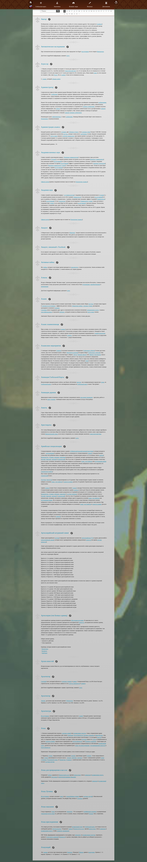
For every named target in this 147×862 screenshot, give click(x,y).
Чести (55, 75)
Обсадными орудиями (77, 620)
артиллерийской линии (47, 540)
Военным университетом (71, 157)
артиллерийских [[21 (87, 538)
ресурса (65, 134)
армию (90, 453)
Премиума (63, 760)
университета (77, 197)
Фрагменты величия (72, 352)
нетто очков (54, 136)
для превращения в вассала (97, 745)
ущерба (73, 755)
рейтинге (62, 312)
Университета (101, 199)
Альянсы (58, 350)
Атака (53, 811)
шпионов (94, 781)
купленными (86, 284)
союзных (79, 798)
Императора (100, 51)
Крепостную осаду (79, 829)
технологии (62, 201)
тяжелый (48, 459)
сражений (70, 735)
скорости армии (68, 482)
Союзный (43, 681)
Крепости (62, 837)
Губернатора (69, 700)
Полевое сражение (89, 735)
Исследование (45, 716)
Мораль (81, 852)
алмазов (103, 108)
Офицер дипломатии (95, 354)
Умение (43, 700)
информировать (56, 116)
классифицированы (46, 312)
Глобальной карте (46, 384)
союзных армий (66, 733)
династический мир (70, 71)
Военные (89, 4)
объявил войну (56, 79)
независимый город (77, 827)
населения (83, 397)
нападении (92, 852)
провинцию (66, 831)
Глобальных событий (94, 352)
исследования (58, 167)
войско (50, 775)
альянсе (63, 329)
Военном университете (54, 165)
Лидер (75, 354)
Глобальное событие (89, 350)
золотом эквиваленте (68, 136)
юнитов (101, 455)
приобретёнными (95, 284)
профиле (99, 24)
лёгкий (69, 757)
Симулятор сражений (52, 837)
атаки (102, 382)
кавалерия (62, 457)
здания (90, 201)
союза (94, 739)
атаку (61, 796)
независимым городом (89, 835)
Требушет (44, 653)
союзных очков (86, 132)
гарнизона (88, 775)
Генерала (69, 852)
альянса (69, 335)
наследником (85, 51)
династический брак (95, 434)
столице (102, 195)
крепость (88, 540)
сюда (68, 55)
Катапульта (45, 649)
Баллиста (44, 651)
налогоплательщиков (64, 777)
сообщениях (69, 116)
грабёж (63, 75)
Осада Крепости (78, 735)
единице (89, 755)
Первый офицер (82, 354)
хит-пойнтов (88, 461)
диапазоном (44, 813)
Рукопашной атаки (52, 760)
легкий (43, 459)
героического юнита (46, 471)
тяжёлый (74, 757)
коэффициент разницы (90, 811)
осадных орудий (87, 796)
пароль (58, 108)
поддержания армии (100, 461)
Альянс (44, 79)
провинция (89, 397)
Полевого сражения (90, 741)
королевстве (74, 267)
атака (95, 73)
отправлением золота (93, 310)
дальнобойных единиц (72, 796)
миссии (79, 382)
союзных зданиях (67, 681)
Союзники (44, 310)
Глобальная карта (41, 4)
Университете (84, 201)
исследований (58, 161)
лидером (84, 739)
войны (45, 267)
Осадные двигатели (46, 480)
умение (45, 852)
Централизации (56, 829)
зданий (81, 716)
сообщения (54, 94)
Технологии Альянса (81, 182)
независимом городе (97, 775)
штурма (57, 538)
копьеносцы (44, 457)
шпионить (78, 835)
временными (44, 286)
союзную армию (50, 741)
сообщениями (102, 102)
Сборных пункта (73, 132)
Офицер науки (45, 182)
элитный (54, 459)
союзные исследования (48, 306)
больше (91, 813)
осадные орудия (49, 762)
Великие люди (73, 4)
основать (63, 132)
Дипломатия (106, 4)
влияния (57, 308)
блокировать (44, 119)
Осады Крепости (77, 741)
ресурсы (91, 304)
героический (61, 459)
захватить (59, 831)
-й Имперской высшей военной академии (81, 451)
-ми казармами (50, 453)
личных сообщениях (89, 106)
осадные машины (72, 494)
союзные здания (87, 306)
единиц (50, 755)
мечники (56, 457)
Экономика (57, 4)
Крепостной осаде (64, 775)
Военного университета (96, 159)
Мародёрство (99, 735)
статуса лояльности (74, 683)
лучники (51, 457)
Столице (53, 159)
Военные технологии (99, 163)
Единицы (68, 760)
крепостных (77, 775)
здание (64, 165)
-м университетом (69, 195)
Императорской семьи (51, 434)
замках (75, 681)
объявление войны (77, 306)
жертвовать (84, 134)
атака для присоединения (82, 745)
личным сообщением (76, 112)
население (54, 777)
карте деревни (51, 399)
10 (116, 2)
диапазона (69, 811)
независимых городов (80, 733)
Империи (72, 232)
